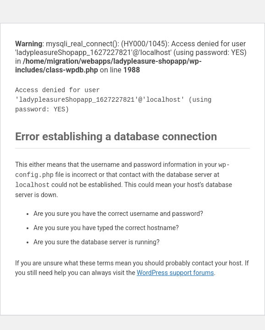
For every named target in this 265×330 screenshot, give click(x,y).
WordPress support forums (175, 272)
